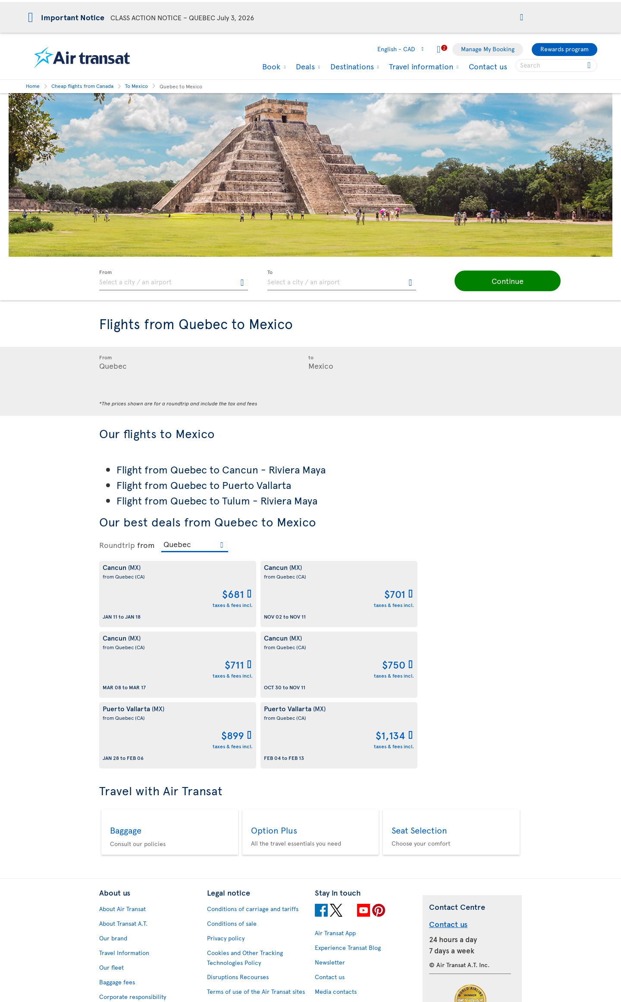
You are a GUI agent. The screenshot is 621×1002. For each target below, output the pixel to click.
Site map (111, 974)
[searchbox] (556, 65)
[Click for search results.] (589, 65)
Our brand (113, 797)
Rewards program (564, 49)
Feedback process (124, 945)
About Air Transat (122, 767)
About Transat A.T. (123, 782)
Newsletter (330, 821)
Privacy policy (226, 797)
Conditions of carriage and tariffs (252, 767)
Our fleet (111, 826)
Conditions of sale (232, 782)
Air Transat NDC (336, 954)
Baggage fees (117, 841)
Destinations (351, 66)
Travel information (420, 66)
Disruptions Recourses (238, 835)
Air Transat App (335, 791)
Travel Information (124, 811)
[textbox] (173, 280)
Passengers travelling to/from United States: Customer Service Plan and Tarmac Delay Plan (251, 875)
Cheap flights (333, 910)
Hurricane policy (338, 896)
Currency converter (342, 881)
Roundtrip (117, 545)
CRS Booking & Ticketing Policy (249, 913)
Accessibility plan (123, 916)
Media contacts (336, 850)
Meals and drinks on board (351, 969)
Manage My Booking (487, 49)
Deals (304, 66)
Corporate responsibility (132, 855)
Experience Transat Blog (348, 806)
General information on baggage (359, 984)
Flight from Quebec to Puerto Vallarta (203, 485)
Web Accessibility (123, 959)
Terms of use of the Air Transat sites (256, 850)
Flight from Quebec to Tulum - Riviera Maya (216, 500)
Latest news (331, 940)
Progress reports (122, 930)
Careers (110, 885)
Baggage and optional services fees (255, 899)
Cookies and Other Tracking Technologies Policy (245, 816)
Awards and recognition (131, 870)
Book (270, 66)
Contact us (488, 66)
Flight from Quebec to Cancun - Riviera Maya (221, 469)
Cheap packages (337, 925)
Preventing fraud (230, 944)
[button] (521, 18)
